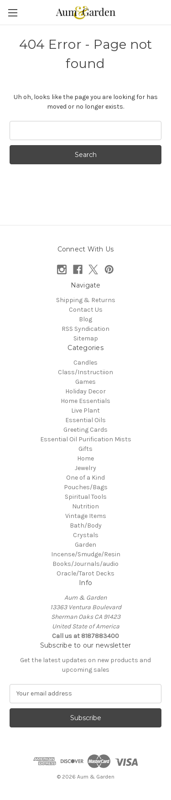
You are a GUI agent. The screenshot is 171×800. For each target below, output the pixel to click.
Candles (85, 362)
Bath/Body (86, 525)
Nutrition (85, 506)
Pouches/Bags (86, 487)
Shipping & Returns (85, 300)
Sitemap (85, 338)
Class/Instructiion (85, 372)
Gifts (85, 449)
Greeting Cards (85, 430)
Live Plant (85, 410)
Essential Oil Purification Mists (85, 439)
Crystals (85, 535)
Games (85, 382)
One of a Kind (85, 477)
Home (85, 458)
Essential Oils (85, 420)
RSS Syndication (85, 329)
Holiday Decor (85, 391)
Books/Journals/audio (85, 564)
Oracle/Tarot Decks (85, 573)
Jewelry (85, 468)
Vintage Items (85, 516)
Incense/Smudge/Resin (85, 554)
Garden (85, 545)
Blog (85, 319)
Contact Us (86, 310)
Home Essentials (85, 401)
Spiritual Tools (86, 497)
